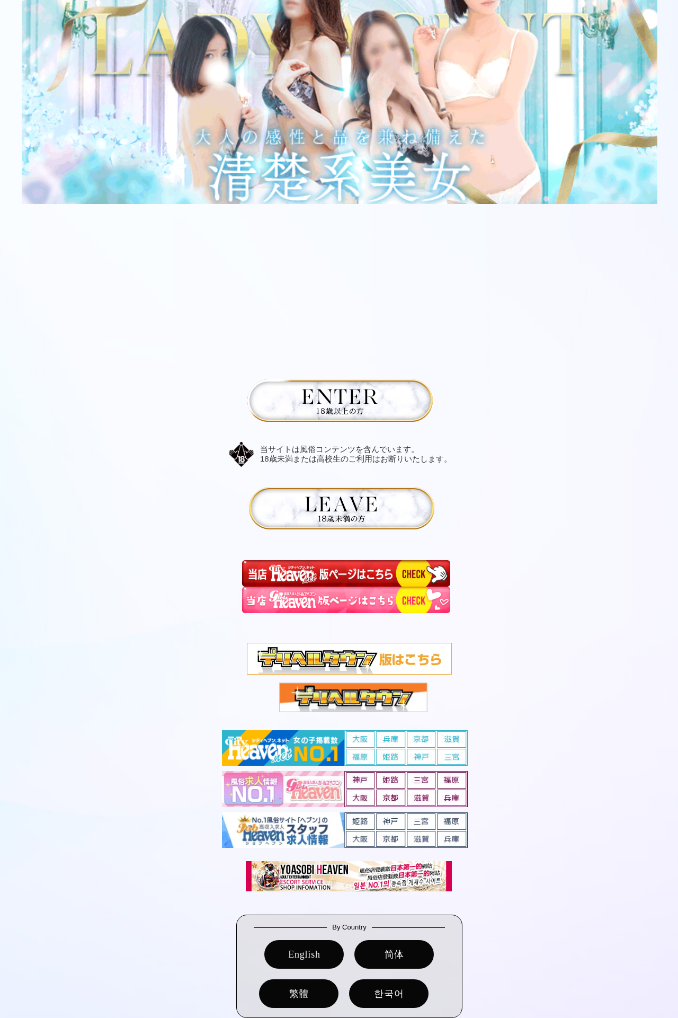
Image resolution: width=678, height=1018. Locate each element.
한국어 (389, 993)
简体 (395, 954)
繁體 (299, 993)
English (304, 954)
